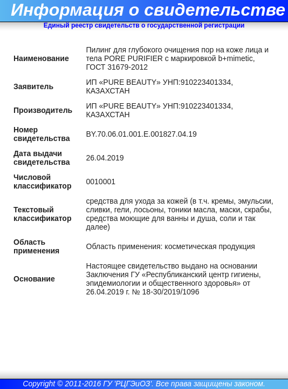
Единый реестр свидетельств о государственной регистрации (144, 25)
